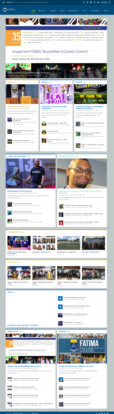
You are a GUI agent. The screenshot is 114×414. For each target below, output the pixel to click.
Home (33, 9)
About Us (41, 9)
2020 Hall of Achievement (41, 250)
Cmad (84, 146)
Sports (92, 109)
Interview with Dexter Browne (22, 210)
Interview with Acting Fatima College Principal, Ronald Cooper (83, 212)
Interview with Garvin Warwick (22, 202)
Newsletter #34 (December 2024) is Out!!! (26, 377)
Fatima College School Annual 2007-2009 (77, 393)
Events (62, 9)
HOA (84, 9)
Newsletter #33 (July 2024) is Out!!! (24, 385)
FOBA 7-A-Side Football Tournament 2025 (92, 122)
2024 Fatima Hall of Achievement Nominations (23, 129)
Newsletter (35, 73)
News (23, 107)
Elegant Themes (18, 412)
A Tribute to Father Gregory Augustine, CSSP (78, 204)
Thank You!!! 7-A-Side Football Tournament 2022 (90, 132)
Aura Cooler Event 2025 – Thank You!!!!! (57, 138)
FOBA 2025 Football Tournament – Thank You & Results (90, 106)
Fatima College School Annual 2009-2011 (77, 385)
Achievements (73, 9)
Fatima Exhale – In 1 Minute (72, 321)
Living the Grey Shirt (28, 191)
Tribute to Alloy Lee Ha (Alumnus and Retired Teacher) (81, 220)
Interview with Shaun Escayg (19, 189)
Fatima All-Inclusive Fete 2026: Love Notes (54, 106)
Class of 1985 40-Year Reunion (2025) (67, 281)
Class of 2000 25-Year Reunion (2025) (17, 281)
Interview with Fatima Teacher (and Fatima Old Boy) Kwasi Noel (81, 190)
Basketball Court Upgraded (66, 250)
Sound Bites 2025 (52, 129)
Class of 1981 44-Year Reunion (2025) (92, 281)
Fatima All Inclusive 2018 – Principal (75, 296)
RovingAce (15, 73)
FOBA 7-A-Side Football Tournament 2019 (92, 144)
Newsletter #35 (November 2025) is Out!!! (28, 71)
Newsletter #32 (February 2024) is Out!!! (25, 393)
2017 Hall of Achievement (91, 250)
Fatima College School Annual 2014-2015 (76, 365)
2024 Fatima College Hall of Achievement (21, 118)
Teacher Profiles (77, 193)
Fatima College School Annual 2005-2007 (77, 402)
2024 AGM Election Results (21, 139)
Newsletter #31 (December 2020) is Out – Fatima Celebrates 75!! (33, 402)
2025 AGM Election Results (18, 105)
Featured (29, 73)
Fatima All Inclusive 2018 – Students (22, 324)
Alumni (52, 9)
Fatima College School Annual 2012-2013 (77, 377)
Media (106, 9)
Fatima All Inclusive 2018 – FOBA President (77, 304)
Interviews (95, 9)
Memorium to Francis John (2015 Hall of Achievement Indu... (31, 2)
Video (22, 325)
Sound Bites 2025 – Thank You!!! (57, 121)
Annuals (77, 366)
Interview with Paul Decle (21, 218)
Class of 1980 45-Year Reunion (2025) (42, 281)
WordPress (35, 412)
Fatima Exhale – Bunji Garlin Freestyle (75, 312)
